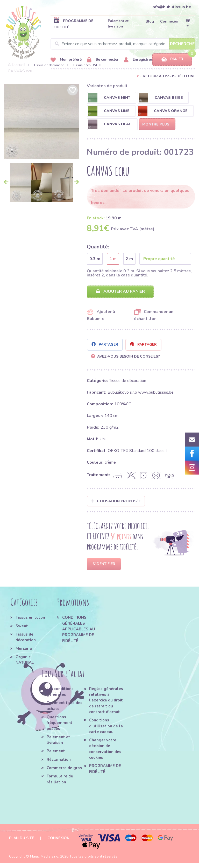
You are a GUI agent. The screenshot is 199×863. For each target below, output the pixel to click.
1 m (113, 259)
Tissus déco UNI (85, 65)
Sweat (22, 626)
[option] (41, 121)
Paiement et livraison (118, 23)
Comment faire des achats (64, 705)
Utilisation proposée (116, 501)
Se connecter (103, 59)
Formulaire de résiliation (60, 779)
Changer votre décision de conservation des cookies (105, 748)
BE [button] (188, 20)
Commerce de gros (64, 767)
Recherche (182, 44)
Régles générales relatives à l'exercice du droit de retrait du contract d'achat (106, 700)
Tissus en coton (30, 617)
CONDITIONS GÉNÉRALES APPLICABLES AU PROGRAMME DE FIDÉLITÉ (78, 629)
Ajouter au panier (120, 291)
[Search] (123, 44)
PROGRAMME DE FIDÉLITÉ (73, 24)
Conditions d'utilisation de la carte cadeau (106, 726)
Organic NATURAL (25, 659)
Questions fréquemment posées (60, 722)
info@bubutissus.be (171, 7)
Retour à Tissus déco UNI (168, 76)
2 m (129, 259)
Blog (150, 21)
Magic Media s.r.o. (44, 856)
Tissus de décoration (49, 65)
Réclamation (59, 759)
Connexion (170, 21)
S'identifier (104, 563)
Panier (172, 59)
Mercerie (24, 648)
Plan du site (21, 838)
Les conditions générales (60, 691)
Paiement (56, 751)
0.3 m (94, 259)
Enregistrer (138, 59)
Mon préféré (66, 59)
